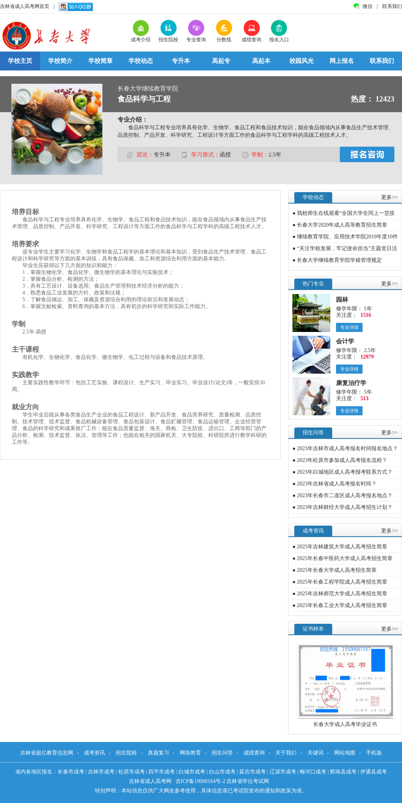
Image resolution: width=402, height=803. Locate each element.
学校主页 (20, 61)
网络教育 (190, 753)
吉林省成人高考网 (151, 781)
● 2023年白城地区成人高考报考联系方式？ (342, 472)
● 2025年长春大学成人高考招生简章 (334, 570)
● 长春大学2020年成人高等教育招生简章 (339, 225)
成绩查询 (254, 753)
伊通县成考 (373, 772)
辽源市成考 (283, 772)
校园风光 (301, 61)
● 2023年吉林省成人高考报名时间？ (334, 484)
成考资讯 (94, 753)
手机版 (374, 753)
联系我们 (392, 6)
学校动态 (141, 61)
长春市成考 (71, 772)
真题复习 (158, 753)
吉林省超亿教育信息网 (46, 753)
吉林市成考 (101, 772)
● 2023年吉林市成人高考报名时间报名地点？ (345, 448)
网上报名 (342, 61)
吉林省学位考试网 (247, 781)
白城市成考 (192, 772)
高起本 (261, 61)
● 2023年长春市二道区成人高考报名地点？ (342, 495)
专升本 (181, 61)
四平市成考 (161, 772)
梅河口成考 (313, 772)
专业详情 (349, 327)
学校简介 (60, 61)
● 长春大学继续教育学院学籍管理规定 (337, 260)
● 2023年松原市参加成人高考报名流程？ (339, 460)
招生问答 (222, 753)
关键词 (315, 753)
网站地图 (344, 753)
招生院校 (126, 753)
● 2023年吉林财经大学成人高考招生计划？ (342, 507)
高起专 (221, 61)
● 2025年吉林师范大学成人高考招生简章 (339, 593)
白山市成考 (222, 772)
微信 (368, 6)
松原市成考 (131, 772)
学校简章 (100, 61)
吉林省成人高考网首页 (24, 6)
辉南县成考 (343, 772)
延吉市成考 (252, 772)
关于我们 (286, 753)
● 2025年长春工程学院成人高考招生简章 (339, 582)
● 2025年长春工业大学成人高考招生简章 (339, 605)
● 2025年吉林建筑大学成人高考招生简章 (339, 546)
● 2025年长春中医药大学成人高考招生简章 (342, 558)
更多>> (389, 197)
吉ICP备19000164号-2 (201, 781)
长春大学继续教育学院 (148, 88)
